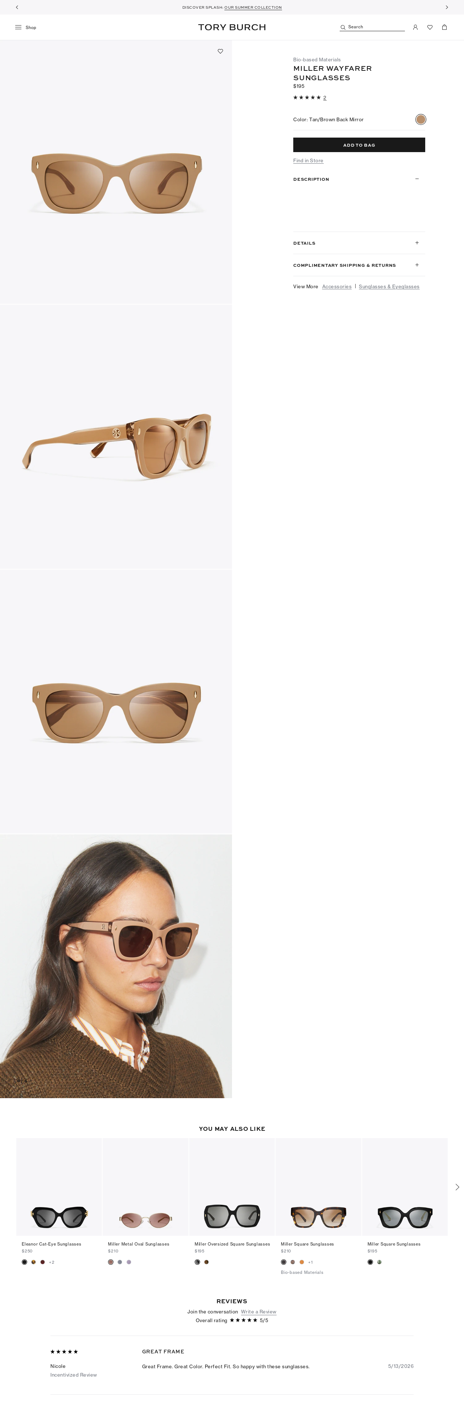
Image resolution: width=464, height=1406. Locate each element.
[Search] (372, 27)
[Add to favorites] (220, 51)
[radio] (421, 119)
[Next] (446, 7)
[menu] (28, 27)
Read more (308, 219)
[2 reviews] (325, 98)
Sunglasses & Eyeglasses (389, 286)
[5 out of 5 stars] (307, 98)
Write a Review (259, 1312)
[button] (116, 172)
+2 (52, 1262)
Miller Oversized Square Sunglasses (232, 1244)
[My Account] (415, 27)
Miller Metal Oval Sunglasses (138, 1244)
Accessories (337, 286)
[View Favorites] (430, 27)
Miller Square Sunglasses (307, 1244)
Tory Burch (231, 27)
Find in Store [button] (308, 160)
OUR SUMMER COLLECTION (253, 7)
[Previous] (17, 7)
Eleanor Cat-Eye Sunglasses (52, 1244)
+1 (310, 1262)
